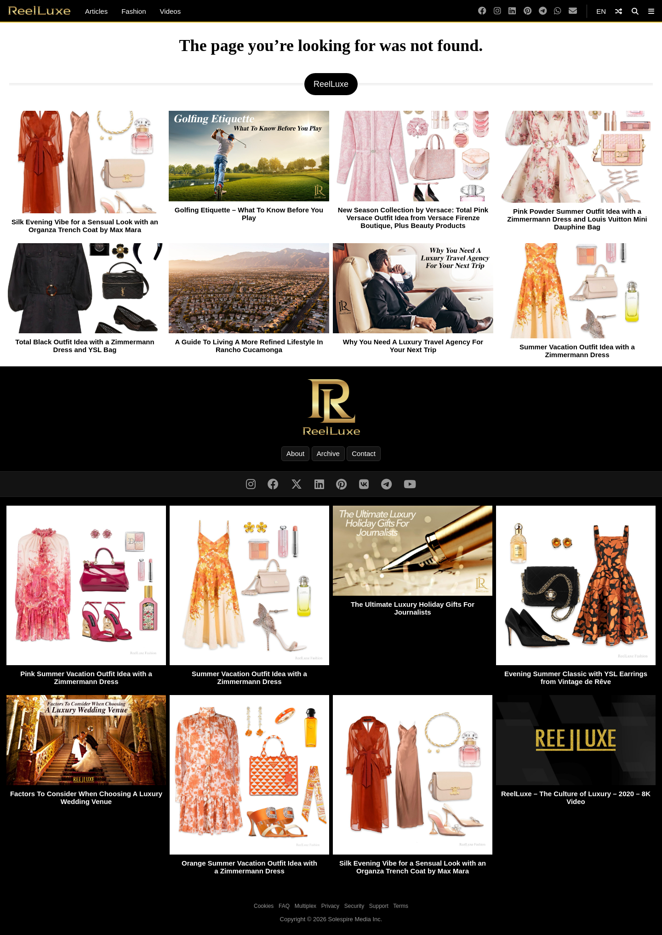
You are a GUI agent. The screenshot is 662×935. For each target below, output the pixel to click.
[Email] (573, 11)
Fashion (133, 11)
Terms (400, 906)
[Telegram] (542, 11)
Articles (96, 11)
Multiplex (305, 906)
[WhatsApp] (557, 11)
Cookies (264, 906)
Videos (170, 11)
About (295, 453)
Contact (364, 453)
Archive (328, 453)
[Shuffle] (619, 11)
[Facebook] (482, 11)
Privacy (330, 906)
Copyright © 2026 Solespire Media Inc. (331, 919)
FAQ (284, 906)
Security (354, 906)
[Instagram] (497, 11)
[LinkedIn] (512, 11)
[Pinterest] (527, 11)
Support (378, 906)
